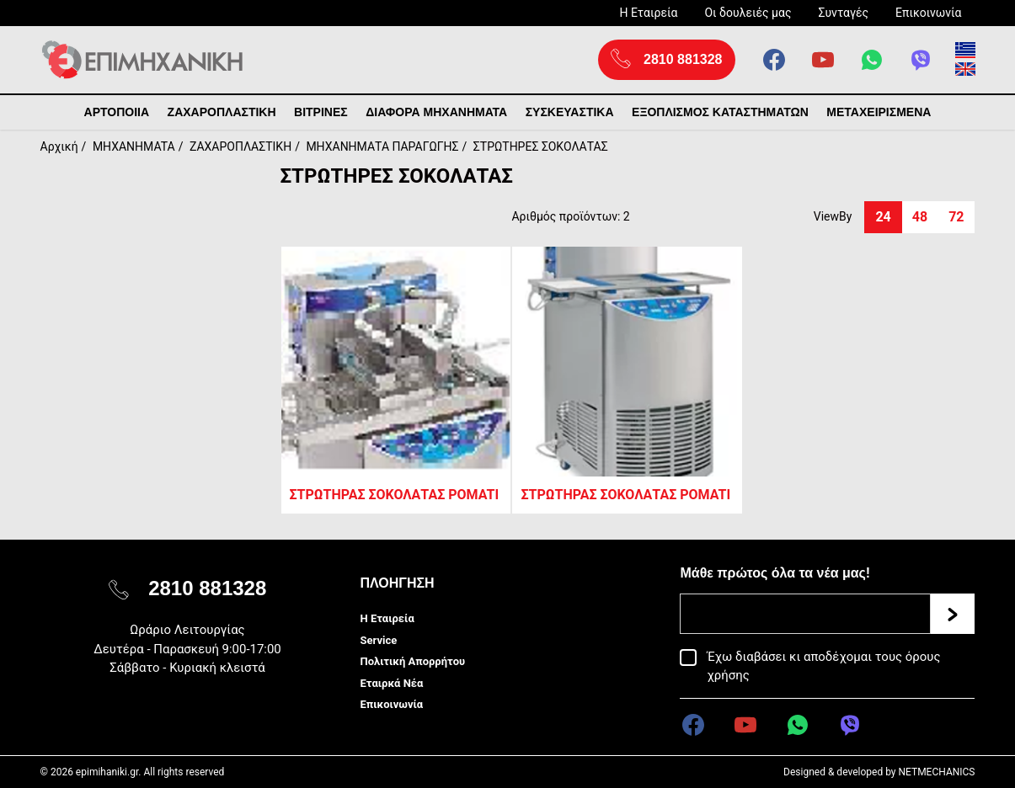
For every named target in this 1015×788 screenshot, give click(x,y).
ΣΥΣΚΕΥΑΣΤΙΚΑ (570, 112)
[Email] (805, 614)
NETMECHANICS (936, 772)
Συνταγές (843, 12)
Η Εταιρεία (648, 12)
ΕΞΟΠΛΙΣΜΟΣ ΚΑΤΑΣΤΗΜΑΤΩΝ (720, 112)
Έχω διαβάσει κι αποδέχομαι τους (823, 666)
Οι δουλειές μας (747, 12)
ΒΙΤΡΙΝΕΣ (321, 112)
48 (919, 217)
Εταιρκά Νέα (391, 683)
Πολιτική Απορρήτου (412, 661)
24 (882, 217)
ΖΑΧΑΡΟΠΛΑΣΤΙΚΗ (222, 112)
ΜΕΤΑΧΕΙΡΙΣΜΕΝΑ (878, 112)
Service (378, 640)
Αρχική (59, 146)
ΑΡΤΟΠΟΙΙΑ (117, 112)
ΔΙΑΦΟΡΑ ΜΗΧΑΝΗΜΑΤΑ (436, 112)
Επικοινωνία (928, 12)
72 (956, 217)
